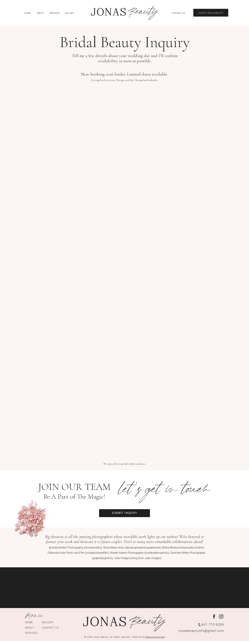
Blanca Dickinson (155, 637)
